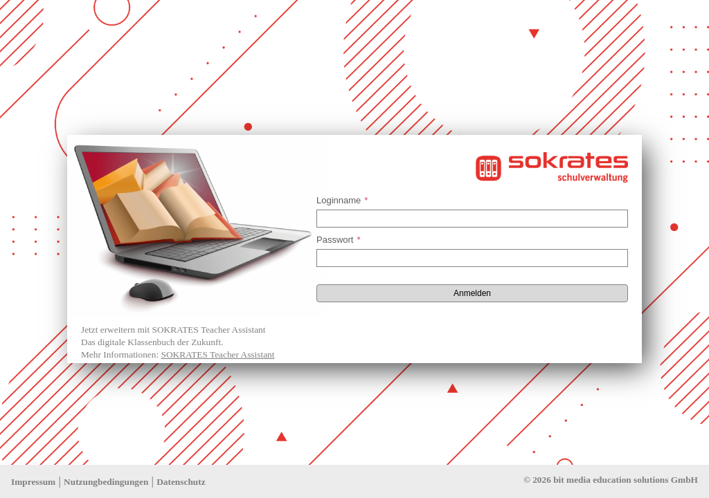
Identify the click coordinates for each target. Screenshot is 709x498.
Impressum (33, 482)
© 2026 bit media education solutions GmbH (610, 479)
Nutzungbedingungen (106, 482)
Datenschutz (180, 482)
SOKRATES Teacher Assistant (217, 354)
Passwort (338, 239)
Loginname (342, 200)
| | (108, 481)
